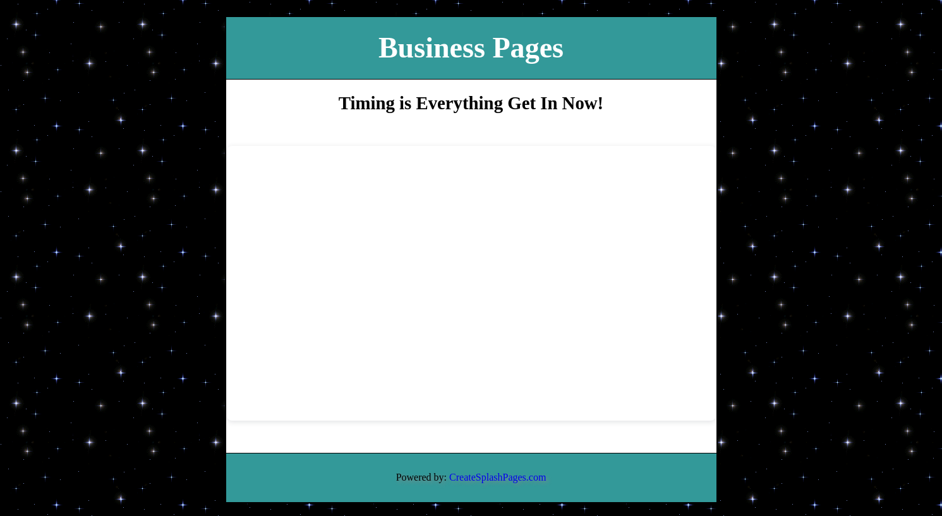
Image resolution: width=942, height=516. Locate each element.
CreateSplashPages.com (497, 477)
